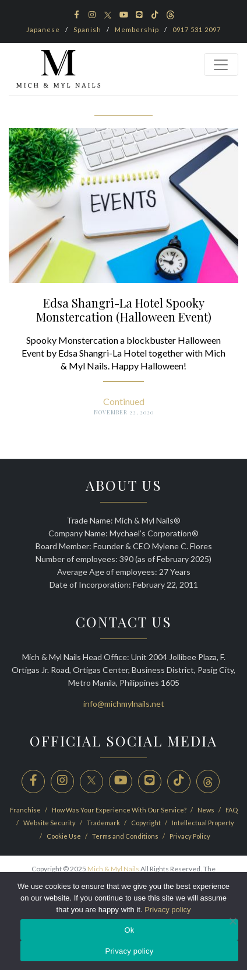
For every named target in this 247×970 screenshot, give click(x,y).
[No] (232, 921)
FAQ (231, 810)
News (206, 810)
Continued (123, 401)
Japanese (43, 29)
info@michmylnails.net (123, 704)
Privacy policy (167, 909)
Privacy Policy (190, 836)
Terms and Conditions (126, 836)
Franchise (26, 810)
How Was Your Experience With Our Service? (120, 810)
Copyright (146, 822)
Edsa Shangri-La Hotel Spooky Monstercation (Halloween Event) (123, 310)
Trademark (104, 822)
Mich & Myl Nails (113, 868)
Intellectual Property (203, 822)
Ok (129, 930)
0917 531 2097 (196, 29)
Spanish (87, 29)
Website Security (50, 822)
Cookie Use (64, 836)
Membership (137, 29)
